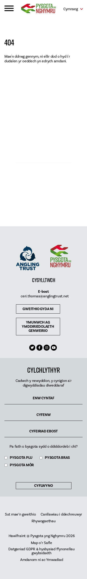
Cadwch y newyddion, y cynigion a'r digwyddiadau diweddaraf (44, 383)
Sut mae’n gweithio (20, 514)
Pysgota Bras (57, 458)
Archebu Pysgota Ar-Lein (43, 202)
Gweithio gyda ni (38, 309)
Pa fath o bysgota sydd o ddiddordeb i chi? (43, 446)
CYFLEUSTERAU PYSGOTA (43, 154)
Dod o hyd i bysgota (43, 106)
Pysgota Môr (22, 465)
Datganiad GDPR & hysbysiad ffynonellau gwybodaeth (41, 551)
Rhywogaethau (44, 521)
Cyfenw (43, 415)
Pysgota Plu (21, 458)
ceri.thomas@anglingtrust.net (45, 296)
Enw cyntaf (43, 398)
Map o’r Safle (41, 543)
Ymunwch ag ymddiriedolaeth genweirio (38, 326)
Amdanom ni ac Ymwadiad (41, 560)
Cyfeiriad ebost (43, 431)
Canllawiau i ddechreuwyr (61, 514)
